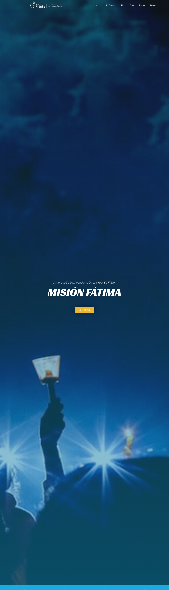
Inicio (96, 5)
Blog (122, 5)
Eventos (142, 5)
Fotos (132, 5)
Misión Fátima (110, 5)
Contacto (153, 5)
